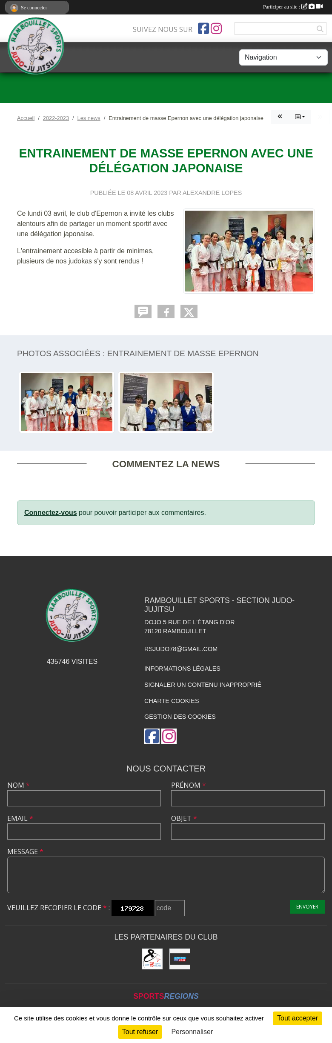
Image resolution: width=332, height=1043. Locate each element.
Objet (184, 818)
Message (25, 851)
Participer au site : (293, 7)
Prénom (188, 785)
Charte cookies (171, 700)
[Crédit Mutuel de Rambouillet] (179, 959)
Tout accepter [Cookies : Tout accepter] (297, 1018)
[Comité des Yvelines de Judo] (152, 959)
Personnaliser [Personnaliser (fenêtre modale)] (192, 1031)
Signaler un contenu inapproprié (202, 684)
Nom (18, 785)
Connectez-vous (50, 512)
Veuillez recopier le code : (58, 907)
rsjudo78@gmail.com (181, 649)
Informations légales (182, 668)
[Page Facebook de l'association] (203, 28)
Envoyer (307, 906)
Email (20, 818)
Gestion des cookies (180, 716)
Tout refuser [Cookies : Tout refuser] (140, 1031)
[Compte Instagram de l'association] (216, 28)
